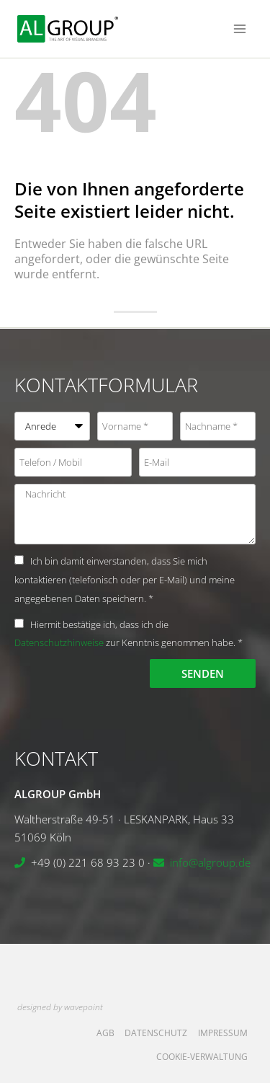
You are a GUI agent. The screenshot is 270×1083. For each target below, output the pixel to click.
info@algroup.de (210, 862)
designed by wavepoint (60, 1007)
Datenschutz (156, 1033)
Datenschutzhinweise (59, 642)
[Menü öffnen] (239, 28)
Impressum (223, 1033)
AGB (105, 1033)
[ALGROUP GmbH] (67, 29)
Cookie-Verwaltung (202, 1057)
